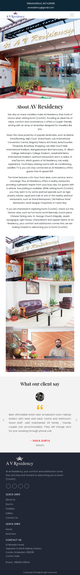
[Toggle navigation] (71, 15)
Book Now (11, 533)
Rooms (9, 504)
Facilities (10, 508)
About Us (10, 499)
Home (9, 529)
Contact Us (12, 517)
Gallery (9, 513)
